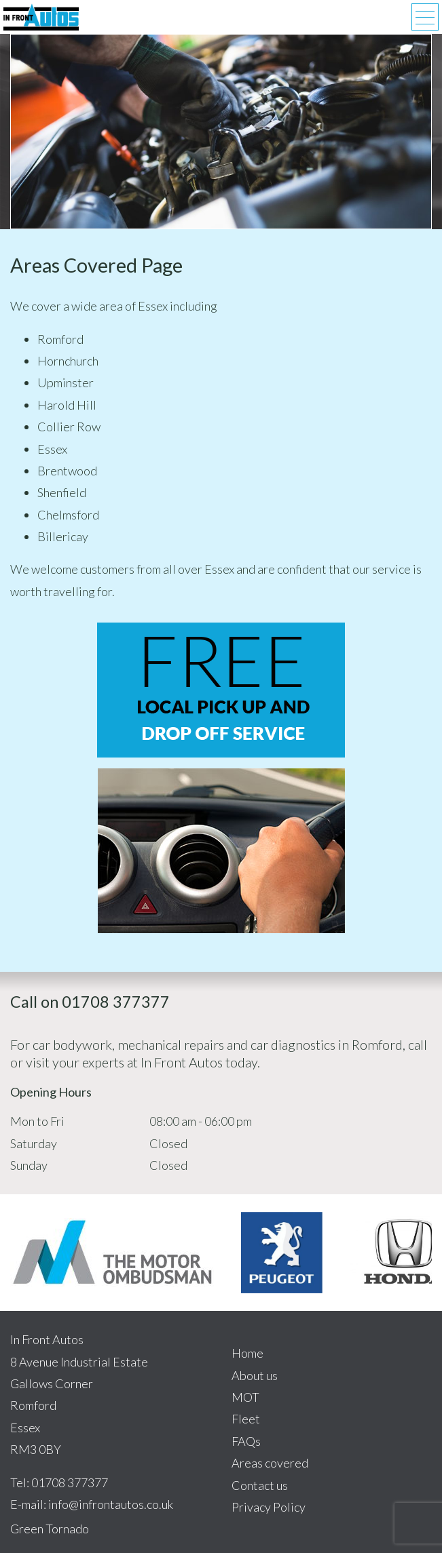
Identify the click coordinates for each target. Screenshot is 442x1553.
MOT (245, 1397)
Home (247, 1352)
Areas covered (270, 1462)
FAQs (246, 1441)
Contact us (260, 1485)
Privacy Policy (269, 1506)
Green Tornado (49, 1528)
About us (255, 1375)
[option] (112, 1252)
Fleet (246, 1418)
